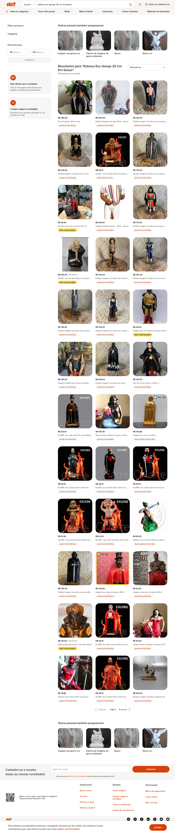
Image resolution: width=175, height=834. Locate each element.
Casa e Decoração (46, 11)
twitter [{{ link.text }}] (161, 819)
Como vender (151, 797)
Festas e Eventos (130, 11)
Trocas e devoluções (122, 804)
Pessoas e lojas (87, 802)
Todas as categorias (19, 11)
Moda (67, 11)
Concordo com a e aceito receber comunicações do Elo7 (85, 776)
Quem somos (86, 790)
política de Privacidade (68, 829)
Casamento (107, 11)
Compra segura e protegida (120, 797)
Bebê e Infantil (85, 11)
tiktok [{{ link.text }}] (135, 819)
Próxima (124, 709)
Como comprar (119, 790)
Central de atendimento (123, 810)
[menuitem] (16, 11)
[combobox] (29, 4)
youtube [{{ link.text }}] (168, 819)
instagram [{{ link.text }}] (128, 819)
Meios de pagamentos (155, 791)
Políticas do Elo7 (87, 808)
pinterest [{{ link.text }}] (154, 819)
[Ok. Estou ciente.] (158, 827)
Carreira (83, 796)
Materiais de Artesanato (158, 11)
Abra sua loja (151, 802)
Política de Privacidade (76, 776)
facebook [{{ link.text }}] (141, 819)
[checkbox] (52, 776)
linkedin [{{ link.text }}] (148, 819)
